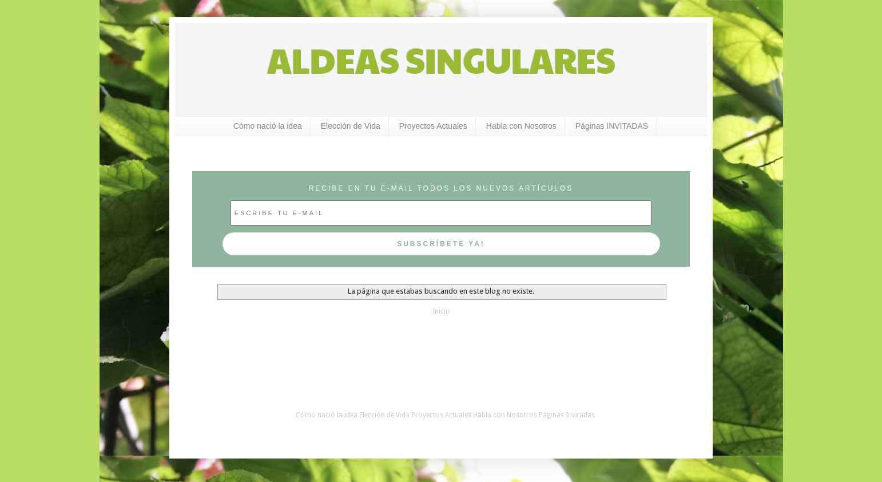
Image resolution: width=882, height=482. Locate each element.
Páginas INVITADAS (611, 126)
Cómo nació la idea (267, 126)
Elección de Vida (350, 126)
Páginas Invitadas (567, 415)
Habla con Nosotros (521, 126)
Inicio (441, 311)
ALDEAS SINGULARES (441, 59)
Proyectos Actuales (433, 126)
